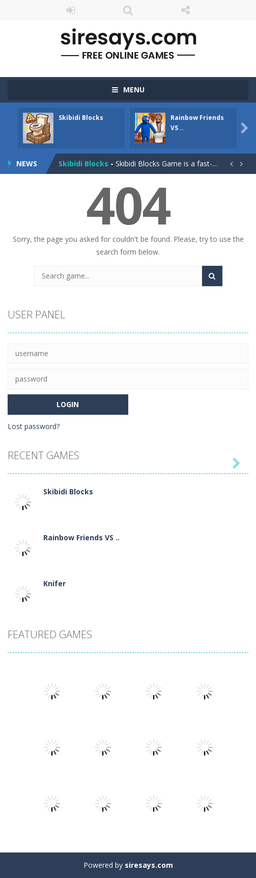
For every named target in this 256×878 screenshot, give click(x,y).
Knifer (54, 583)
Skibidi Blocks (81, 117)
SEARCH (128, 10)
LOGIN (70, 10)
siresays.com (149, 865)
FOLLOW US (185, 10)
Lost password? (34, 426)
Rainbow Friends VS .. (81, 537)
